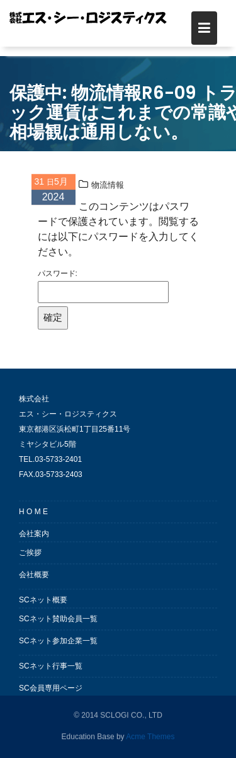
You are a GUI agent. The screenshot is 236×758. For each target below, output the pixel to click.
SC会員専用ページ (50, 694)
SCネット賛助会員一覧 (58, 625)
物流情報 (107, 187)
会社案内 (34, 540)
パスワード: (103, 289)
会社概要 (34, 581)
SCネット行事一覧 (50, 672)
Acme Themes (150, 736)
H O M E (33, 518)
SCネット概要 (43, 606)
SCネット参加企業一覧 (58, 647)
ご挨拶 (30, 558)
